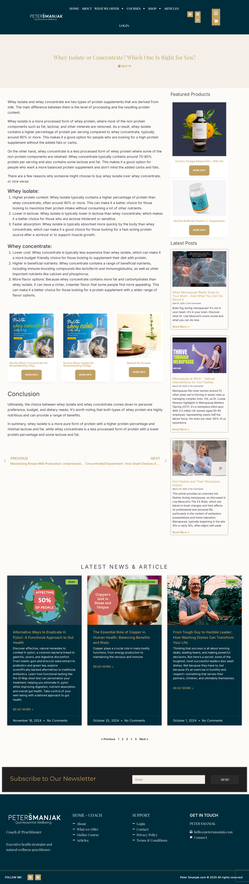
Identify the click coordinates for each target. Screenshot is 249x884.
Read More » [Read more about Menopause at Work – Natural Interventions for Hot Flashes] (180, 429)
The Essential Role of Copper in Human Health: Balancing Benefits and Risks (121, 637)
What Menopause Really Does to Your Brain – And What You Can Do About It (197, 295)
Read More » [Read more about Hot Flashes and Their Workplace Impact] (180, 532)
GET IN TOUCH (204, 815)
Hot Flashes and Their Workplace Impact (196, 483)
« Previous (108, 739)
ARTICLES (171, 8)
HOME (74, 8)
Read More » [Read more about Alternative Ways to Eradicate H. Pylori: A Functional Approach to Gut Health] (23, 709)
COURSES (136, 8)
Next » (143, 739)
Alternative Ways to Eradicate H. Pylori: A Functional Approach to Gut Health (43, 637)
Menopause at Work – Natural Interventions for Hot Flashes (193, 380)
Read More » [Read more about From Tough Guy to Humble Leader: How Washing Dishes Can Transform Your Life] (183, 688)
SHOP (154, 8)
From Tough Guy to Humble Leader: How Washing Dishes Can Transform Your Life (203, 637)
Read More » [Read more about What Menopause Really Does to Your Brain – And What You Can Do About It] (180, 326)
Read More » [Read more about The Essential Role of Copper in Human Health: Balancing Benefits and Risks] (103, 666)
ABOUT (87, 8)
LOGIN (124, 26)
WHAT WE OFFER (109, 8)
